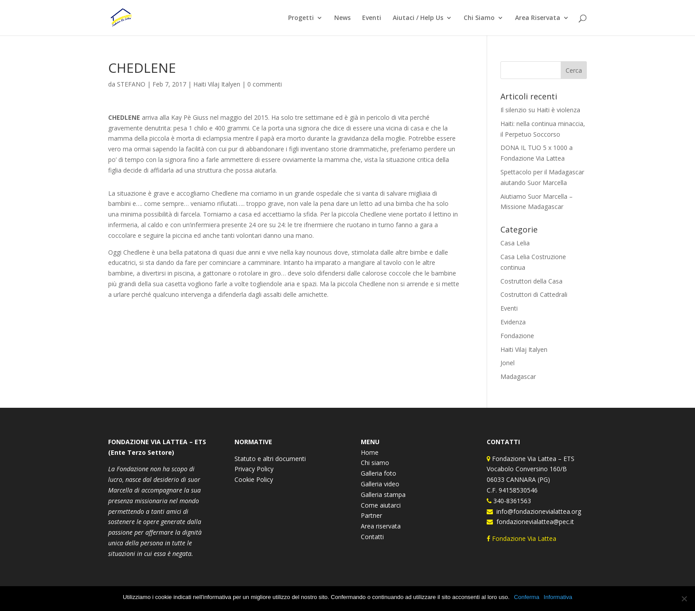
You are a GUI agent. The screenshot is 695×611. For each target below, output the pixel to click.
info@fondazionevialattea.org (537, 511)
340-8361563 (511, 501)
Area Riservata (537, 18)
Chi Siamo (479, 18)
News (342, 18)
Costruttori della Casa (531, 281)
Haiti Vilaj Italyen (216, 84)
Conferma (526, 597)
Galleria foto (378, 473)
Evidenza (513, 322)
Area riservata (381, 526)
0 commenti (264, 84)
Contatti (372, 536)
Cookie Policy (253, 479)
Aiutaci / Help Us (418, 18)
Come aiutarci (381, 505)
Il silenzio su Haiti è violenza (540, 110)
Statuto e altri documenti (270, 458)
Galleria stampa (383, 494)
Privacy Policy (253, 469)
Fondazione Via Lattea (522, 538)
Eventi (371, 18)
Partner (371, 515)
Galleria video (380, 484)
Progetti (301, 18)
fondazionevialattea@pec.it (533, 521)
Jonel (507, 363)
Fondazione (517, 335)
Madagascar (518, 376)
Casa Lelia (515, 243)
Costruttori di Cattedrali (533, 294)
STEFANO (131, 84)
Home (370, 452)
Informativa (558, 597)
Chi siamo (375, 462)
